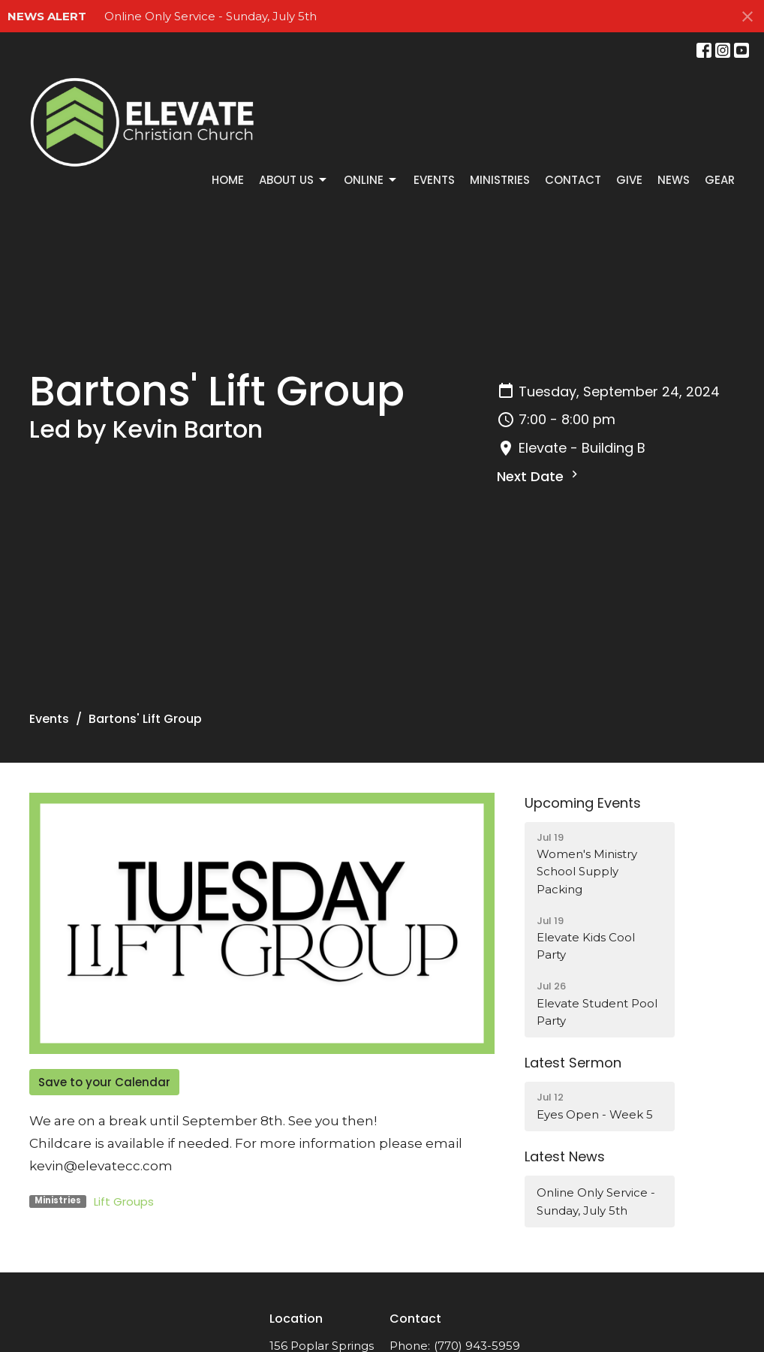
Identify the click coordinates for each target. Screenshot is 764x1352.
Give (629, 180)
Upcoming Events (583, 802)
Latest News (565, 1156)
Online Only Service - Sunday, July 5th (210, 16)
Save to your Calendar (104, 1082)
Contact (573, 180)
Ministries (500, 180)
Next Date (539, 476)
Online (371, 180)
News (673, 180)
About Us (294, 180)
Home (228, 180)
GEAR (720, 180)
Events (434, 180)
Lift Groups (124, 1201)
